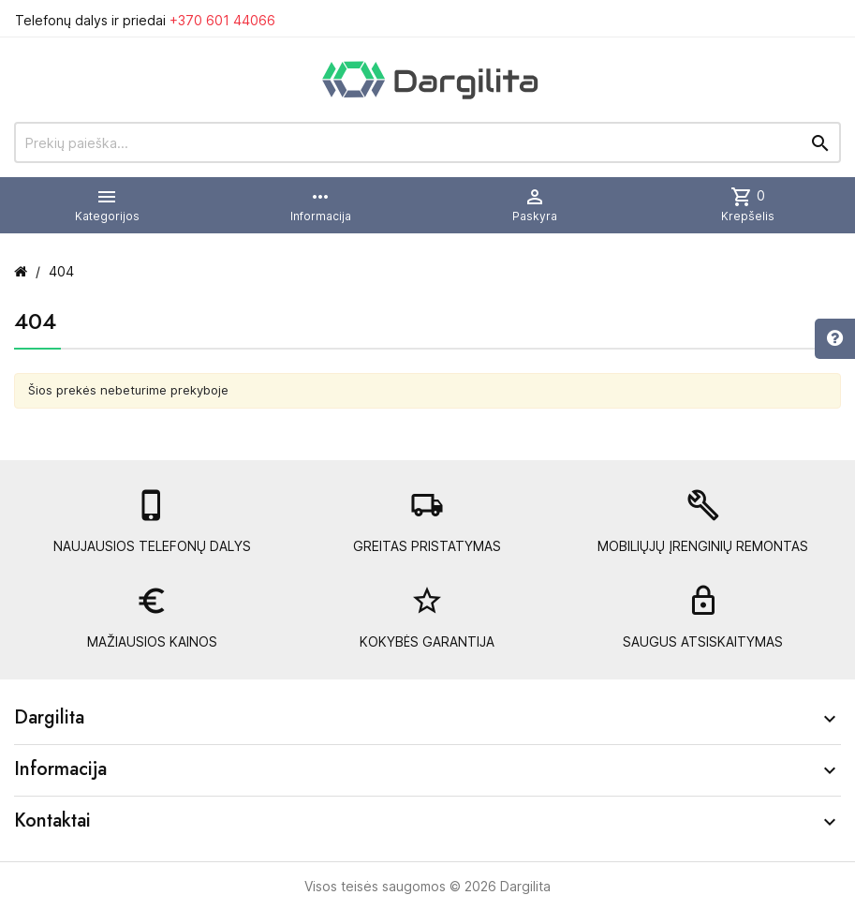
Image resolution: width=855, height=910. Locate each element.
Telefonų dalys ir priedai (145, 20)
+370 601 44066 (222, 20)
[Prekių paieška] (427, 142)
